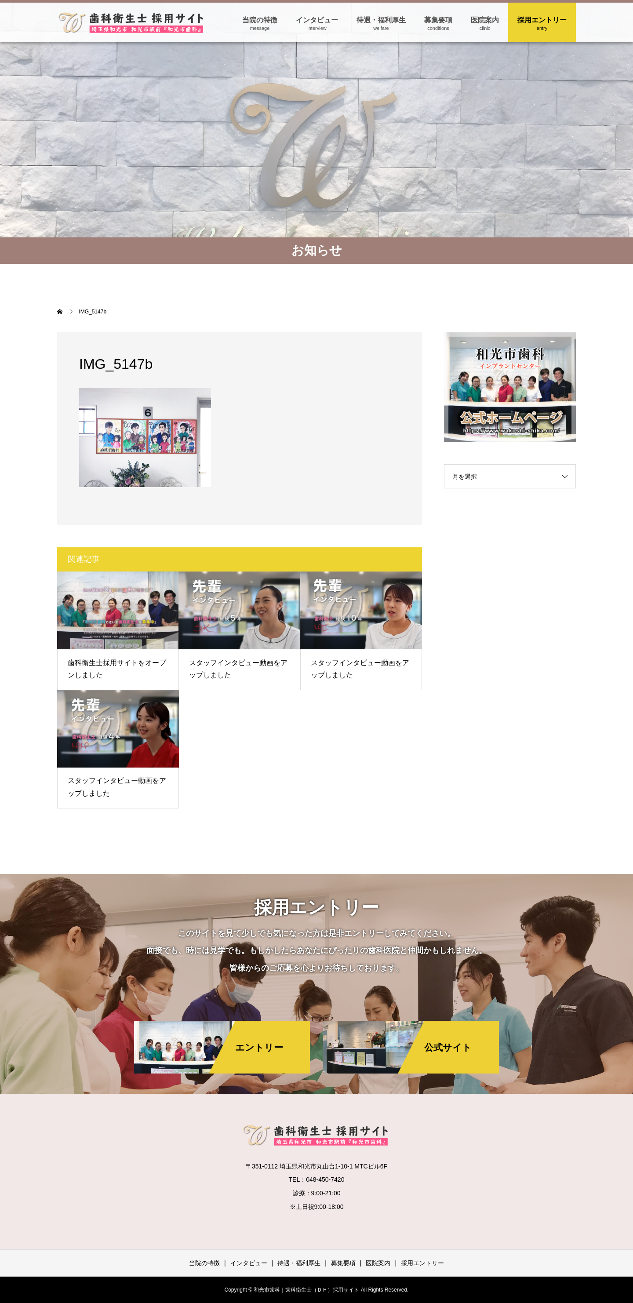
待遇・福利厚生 (381, 20)
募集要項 (438, 20)
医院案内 (485, 20)
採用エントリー (542, 20)
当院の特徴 (259, 20)
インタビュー (317, 20)
